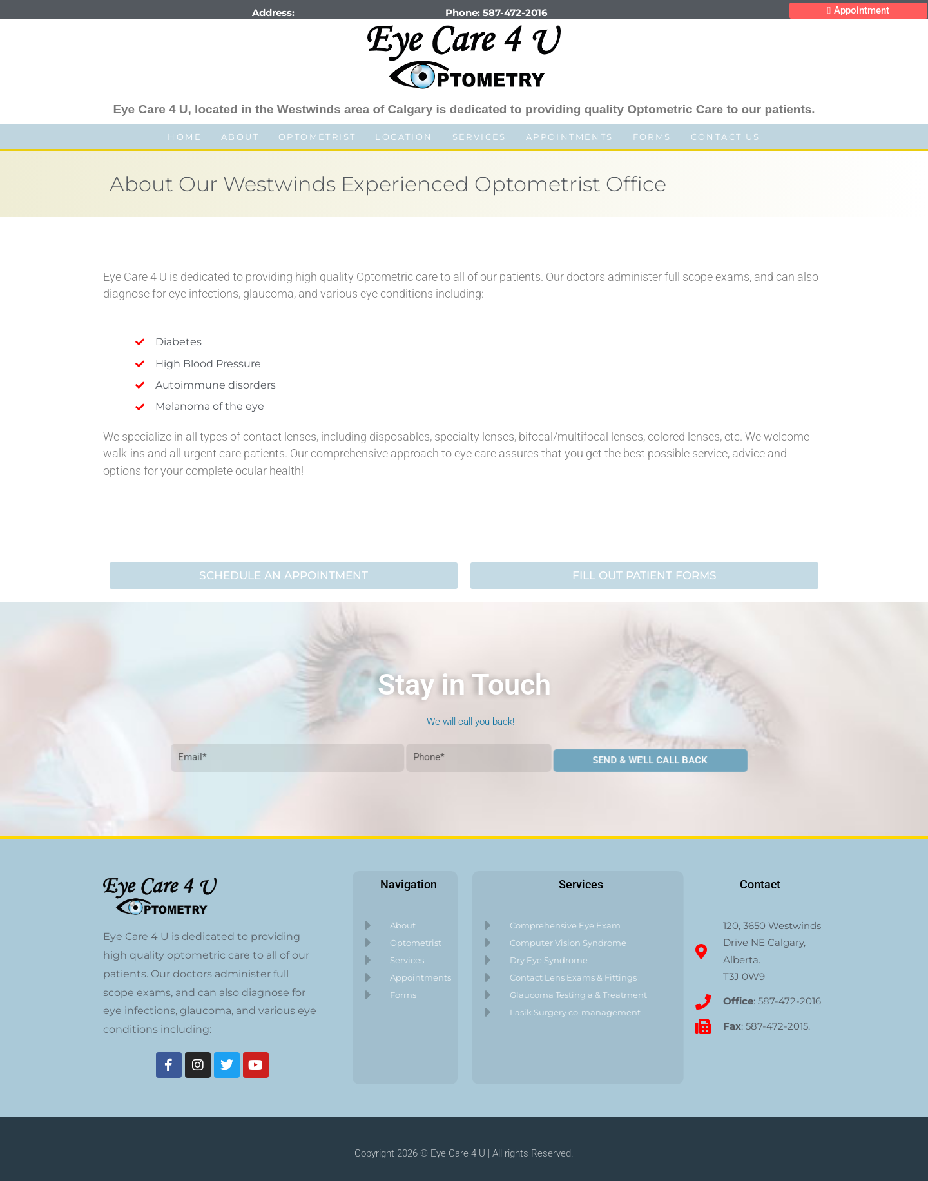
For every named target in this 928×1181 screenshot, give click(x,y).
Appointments (570, 136)
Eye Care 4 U (457, 1155)
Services (479, 136)
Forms (652, 136)
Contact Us (725, 136)
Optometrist (317, 136)
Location (403, 136)
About (240, 136)
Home (185, 136)
